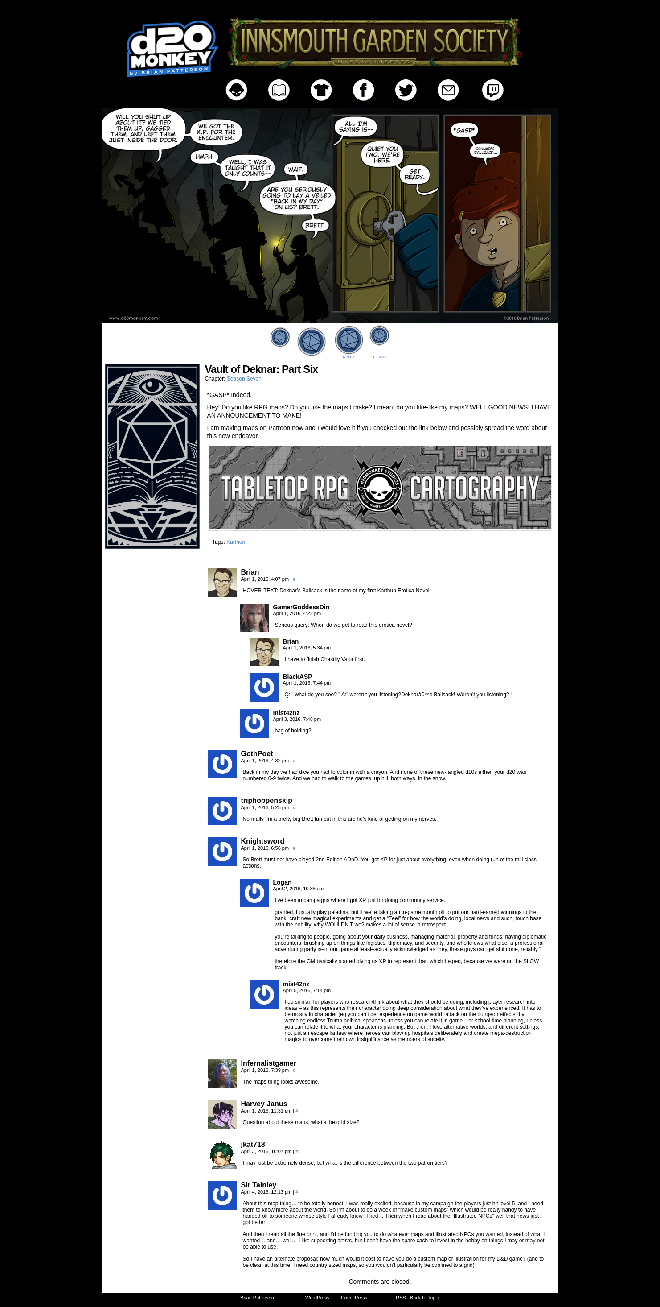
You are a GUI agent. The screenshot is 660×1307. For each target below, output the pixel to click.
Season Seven (244, 379)
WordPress (317, 1297)
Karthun (235, 542)
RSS (401, 1297)
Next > (348, 357)
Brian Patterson (257, 1297)
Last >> (379, 357)
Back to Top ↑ (424, 1297)
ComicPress (354, 1297)
